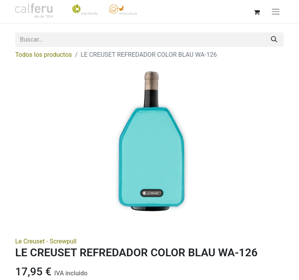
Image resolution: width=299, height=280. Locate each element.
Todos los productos (43, 54)
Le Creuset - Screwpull (46, 241)
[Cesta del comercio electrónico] (256, 11)
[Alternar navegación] (275, 11)
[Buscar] (274, 39)
